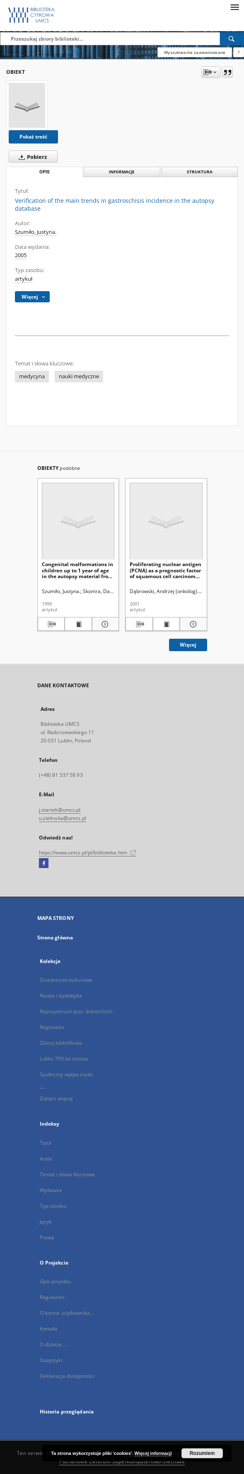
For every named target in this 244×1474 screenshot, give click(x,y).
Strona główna (55, 937)
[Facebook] (43, 863)
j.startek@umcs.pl (60, 809)
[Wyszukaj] (232, 38)
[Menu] (234, 6)
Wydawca (51, 1190)
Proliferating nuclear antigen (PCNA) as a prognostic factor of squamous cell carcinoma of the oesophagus (165, 570)
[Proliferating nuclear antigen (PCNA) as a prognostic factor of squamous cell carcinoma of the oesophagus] (166, 521)
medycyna (32, 376)
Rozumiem (202, 1453)
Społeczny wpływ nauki (66, 1074)
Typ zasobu (53, 1205)
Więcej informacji (153, 1453)
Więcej (188, 644)
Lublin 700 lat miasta (64, 1058)
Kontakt (49, 1328)
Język (46, 1221)
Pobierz (31, 157)
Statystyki (51, 1360)
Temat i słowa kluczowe (67, 1174)
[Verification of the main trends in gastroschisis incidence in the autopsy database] (27, 105)
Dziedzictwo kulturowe (66, 979)
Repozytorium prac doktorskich (76, 1011)
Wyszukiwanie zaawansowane (194, 52)
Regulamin (52, 1297)
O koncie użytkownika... (67, 1312)
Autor (46, 1158)
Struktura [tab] (200, 172)
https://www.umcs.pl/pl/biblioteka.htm (88, 852)
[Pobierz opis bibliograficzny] (51, 624)
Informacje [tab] (122, 172)
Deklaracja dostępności (67, 1375)
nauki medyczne (79, 376)
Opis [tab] (44, 172)
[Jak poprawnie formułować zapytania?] (238, 52)
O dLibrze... (53, 1344)
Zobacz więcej (56, 1098)
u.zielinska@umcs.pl (62, 818)
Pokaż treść (33, 136)
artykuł (23, 278)
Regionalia (52, 1027)
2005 (21, 255)
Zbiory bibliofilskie (61, 1042)
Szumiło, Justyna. (35, 232)
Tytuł (45, 1142)
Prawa (47, 1237)
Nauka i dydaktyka (61, 995)
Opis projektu (55, 1281)
